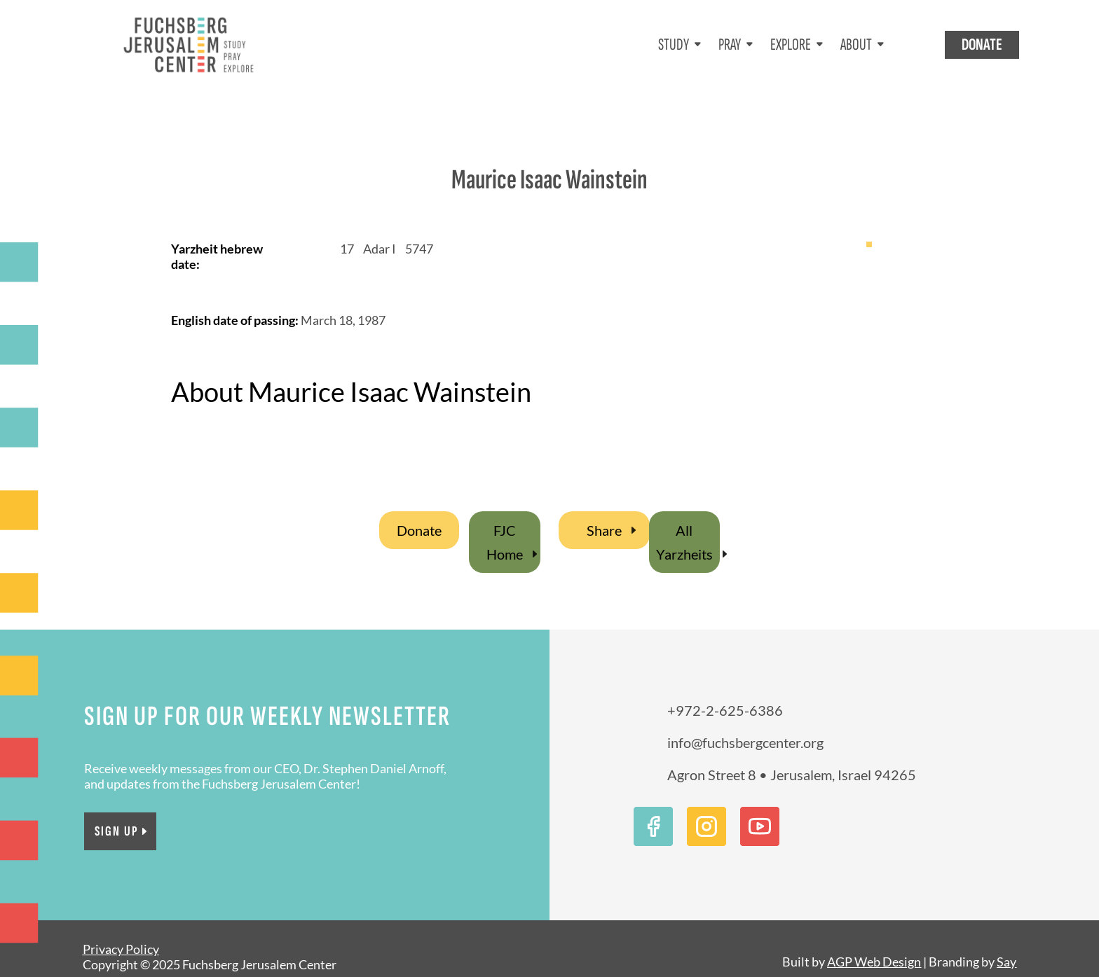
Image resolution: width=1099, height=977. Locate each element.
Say (1006, 944)
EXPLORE (790, 44)
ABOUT (856, 44)
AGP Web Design (874, 944)
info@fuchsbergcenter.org (745, 725)
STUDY (673, 44)
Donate (419, 513)
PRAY (729, 44)
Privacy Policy (121, 932)
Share (604, 513)
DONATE (982, 44)
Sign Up (117, 814)
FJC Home (504, 525)
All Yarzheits (684, 525)
